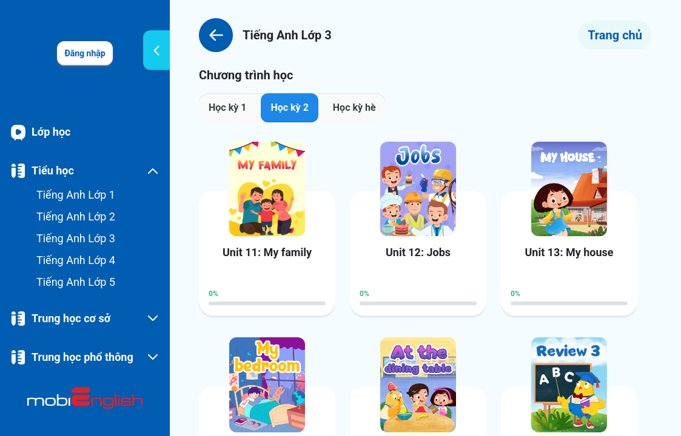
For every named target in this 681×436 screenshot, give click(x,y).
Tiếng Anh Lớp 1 (75, 194)
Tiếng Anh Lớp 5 (75, 282)
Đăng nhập (84, 53)
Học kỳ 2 (289, 107)
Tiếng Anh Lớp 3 (75, 238)
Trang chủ (615, 35)
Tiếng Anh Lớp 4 (75, 260)
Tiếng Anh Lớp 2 (75, 216)
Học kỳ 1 (227, 107)
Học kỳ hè (354, 107)
